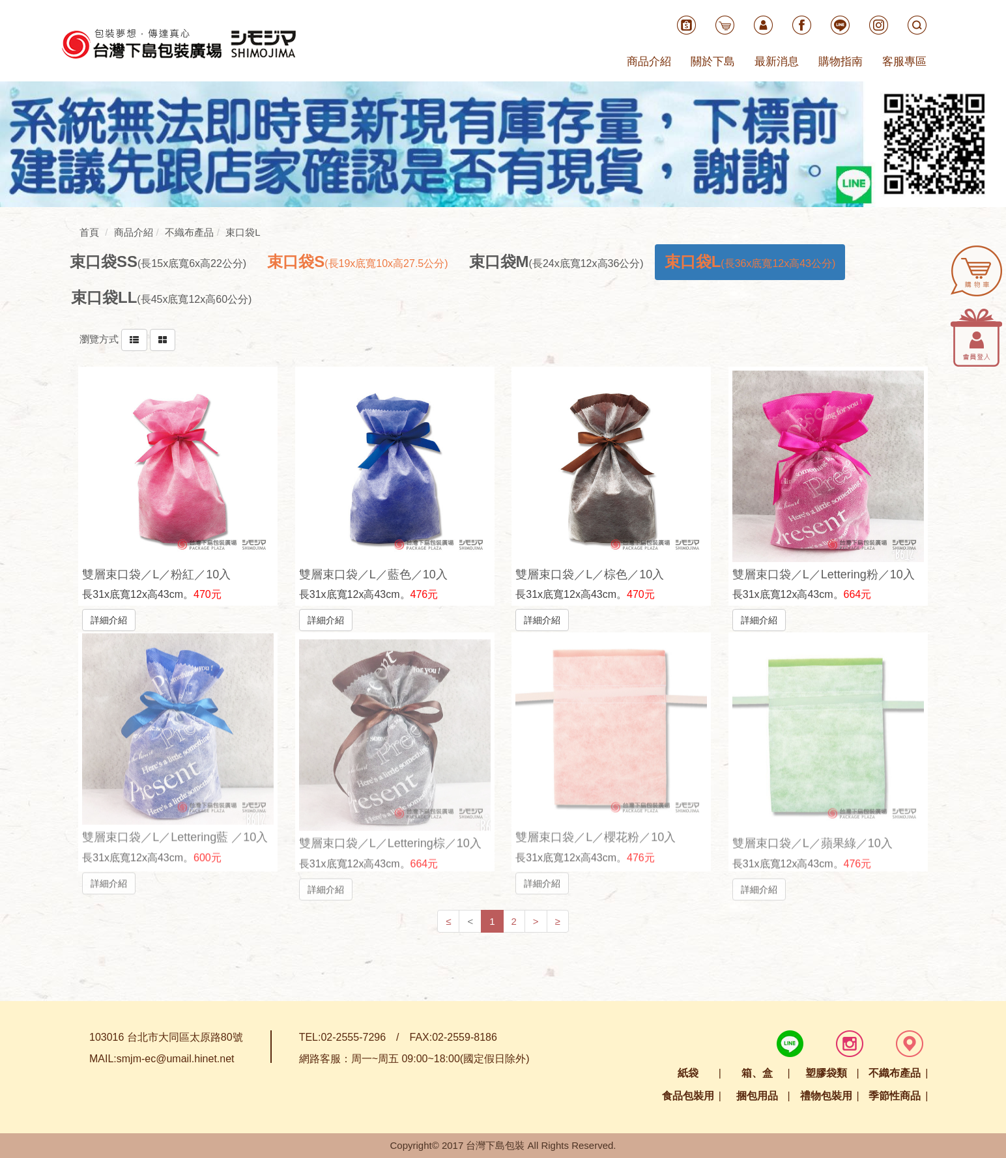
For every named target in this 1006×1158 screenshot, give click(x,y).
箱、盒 (757, 1073)
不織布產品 (895, 1073)
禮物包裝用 (826, 1095)
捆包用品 (757, 1095)
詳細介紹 (109, 619)
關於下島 (713, 61)
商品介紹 (649, 61)
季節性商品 (895, 1095)
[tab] (158, 261)
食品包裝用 (688, 1095)
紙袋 (688, 1073)
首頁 (89, 232)
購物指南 (840, 61)
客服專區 (904, 61)
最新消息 (776, 61)
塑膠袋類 (826, 1073)
